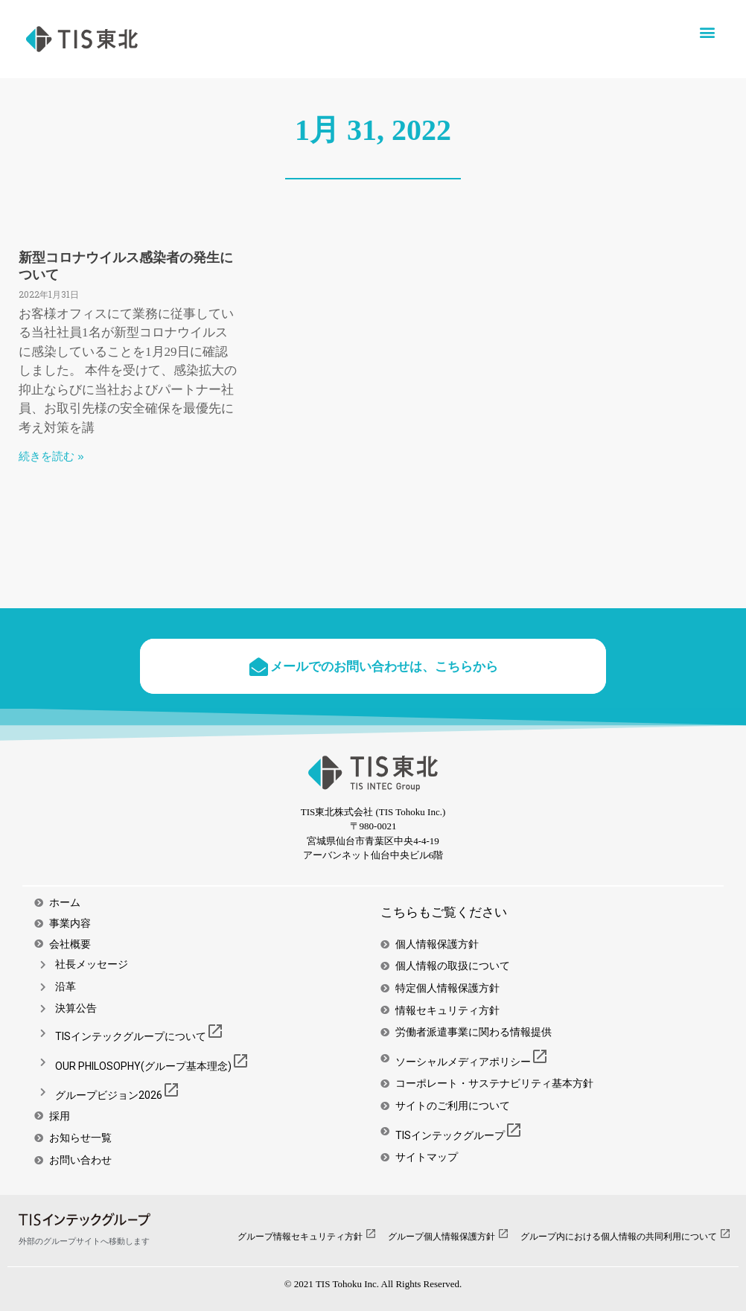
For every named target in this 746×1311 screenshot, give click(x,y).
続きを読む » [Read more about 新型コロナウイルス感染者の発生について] (51, 456)
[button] (707, 31)
